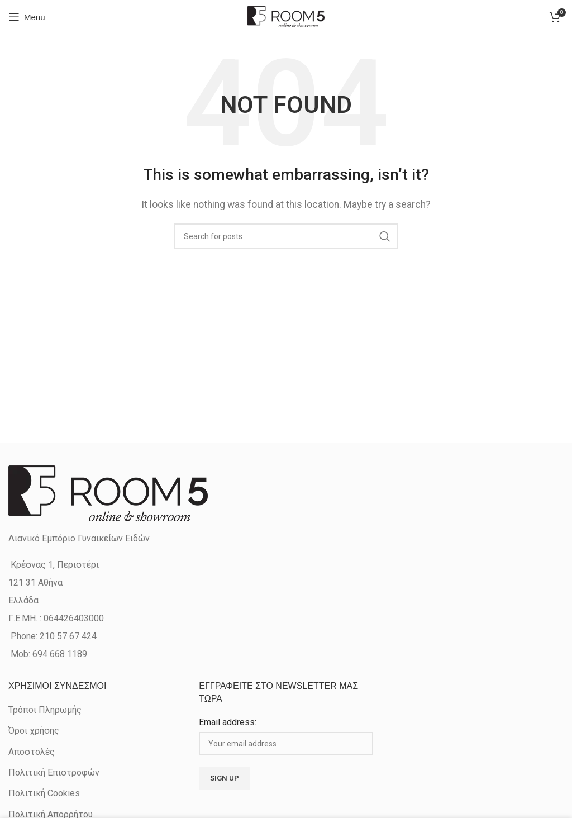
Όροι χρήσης (33, 730)
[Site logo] (286, 16)
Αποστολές (31, 751)
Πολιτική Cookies (44, 793)
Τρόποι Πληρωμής (45, 710)
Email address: (227, 722)
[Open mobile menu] (27, 17)
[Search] (286, 236)
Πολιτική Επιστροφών (53, 772)
